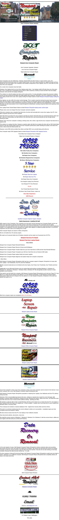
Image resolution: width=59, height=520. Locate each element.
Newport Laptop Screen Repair (29, 311)
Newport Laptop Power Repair (29, 362)
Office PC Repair (27, 31)
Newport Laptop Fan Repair (29, 379)
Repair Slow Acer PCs (30, 176)
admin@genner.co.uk (32, 505)
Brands (25, 35)
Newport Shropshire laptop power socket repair (36, 107)
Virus (25, 37)
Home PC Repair (27, 29)
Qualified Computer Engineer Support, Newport (29, 218)
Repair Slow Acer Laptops (30, 174)
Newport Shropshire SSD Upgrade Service (36, 131)
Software (26, 33)
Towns (25, 39)
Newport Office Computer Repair (29, 346)
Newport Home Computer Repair (29, 329)
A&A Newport (27, 26)
